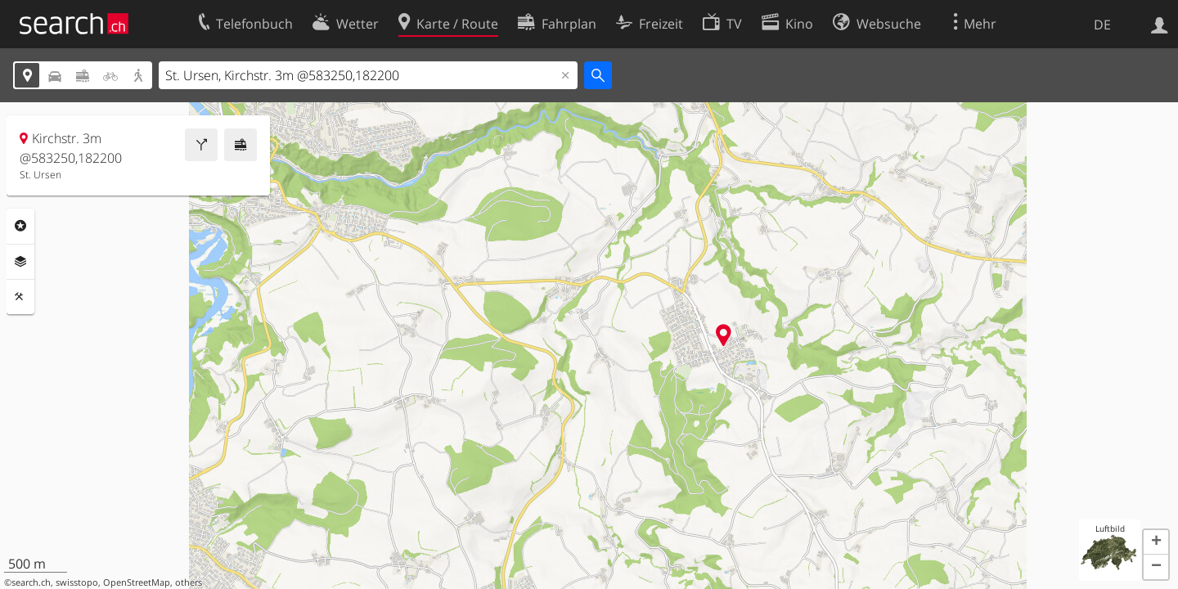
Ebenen (20, 262)
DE (1102, 25)
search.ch (31, 582)
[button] (1156, 542)
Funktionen (20, 297)
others (188, 582)
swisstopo (77, 582)
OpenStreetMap (136, 582)
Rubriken (20, 226)
